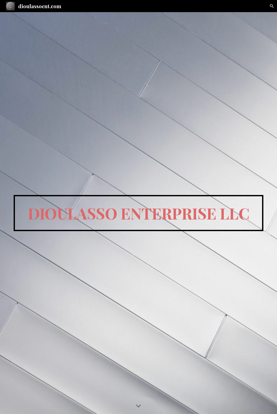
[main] (138, 213)
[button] (272, 6)
